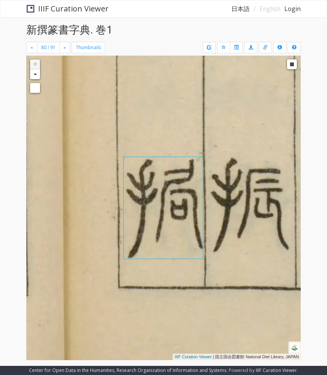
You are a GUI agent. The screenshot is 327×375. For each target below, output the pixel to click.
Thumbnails (88, 47)
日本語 (240, 9)
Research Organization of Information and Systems (171, 370)
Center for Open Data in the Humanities (71, 370)
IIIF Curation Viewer (68, 8)
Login (292, 9)
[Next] (64, 47)
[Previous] (31, 47)
